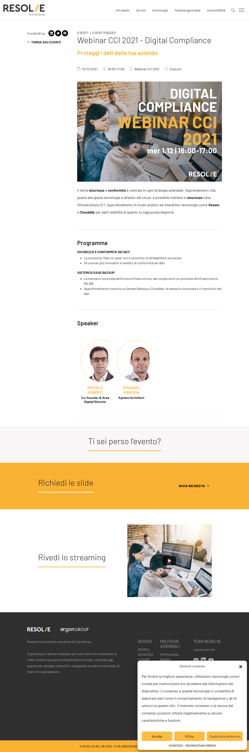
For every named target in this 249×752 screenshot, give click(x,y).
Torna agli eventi (44, 42)
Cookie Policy (176, 744)
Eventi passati (104, 33)
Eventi (82, 33)
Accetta (157, 736)
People (144, 649)
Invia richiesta (194, 486)
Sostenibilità (216, 10)
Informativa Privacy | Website (200, 744)
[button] (241, 666)
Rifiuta (189, 736)
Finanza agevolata (187, 10)
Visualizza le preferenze (224, 736)
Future (144, 659)
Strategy (146, 654)
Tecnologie (160, 10)
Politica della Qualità (169, 656)
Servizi (141, 10)
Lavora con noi (204, 649)
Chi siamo (122, 10)
